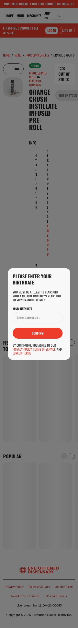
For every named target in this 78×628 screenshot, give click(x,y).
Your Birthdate (22, 308)
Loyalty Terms (22, 353)
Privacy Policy (22, 349)
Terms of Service (44, 349)
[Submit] (37, 333)
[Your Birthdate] (34, 317)
